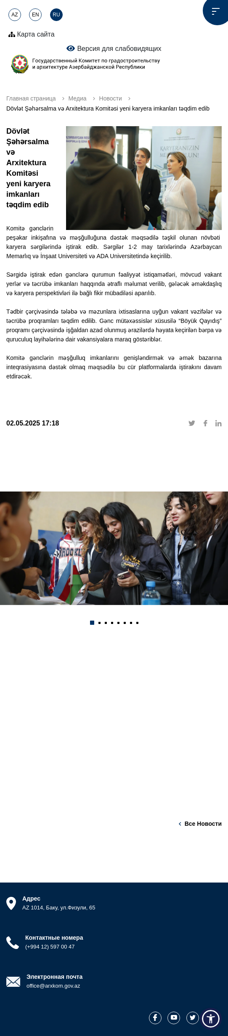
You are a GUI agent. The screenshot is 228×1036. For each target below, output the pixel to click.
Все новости (203, 823)
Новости (110, 98)
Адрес (31, 898)
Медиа (78, 98)
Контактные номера (54, 937)
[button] (92, 623)
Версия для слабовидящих (113, 48)
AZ (14, 15)
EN (35, 15)
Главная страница (31, 98)
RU (56, 15)
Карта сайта (31, 34)
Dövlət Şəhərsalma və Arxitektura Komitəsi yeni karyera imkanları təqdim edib (107, 108)
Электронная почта (54, 976)
